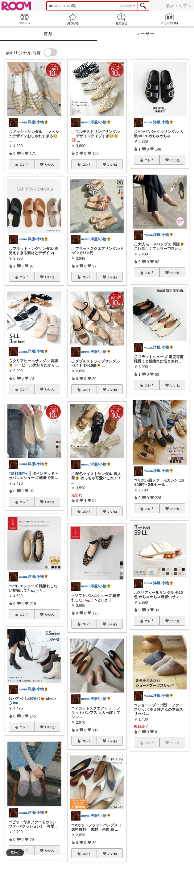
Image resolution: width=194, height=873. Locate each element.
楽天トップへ (179, 5)
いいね (49, 164)
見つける (72, 19)
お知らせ (121, 19)
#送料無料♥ (18, 473)
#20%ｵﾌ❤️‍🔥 (36, 699)
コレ (24, 164)
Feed (24, 19)
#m (15, 703)
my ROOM (170, 19)
